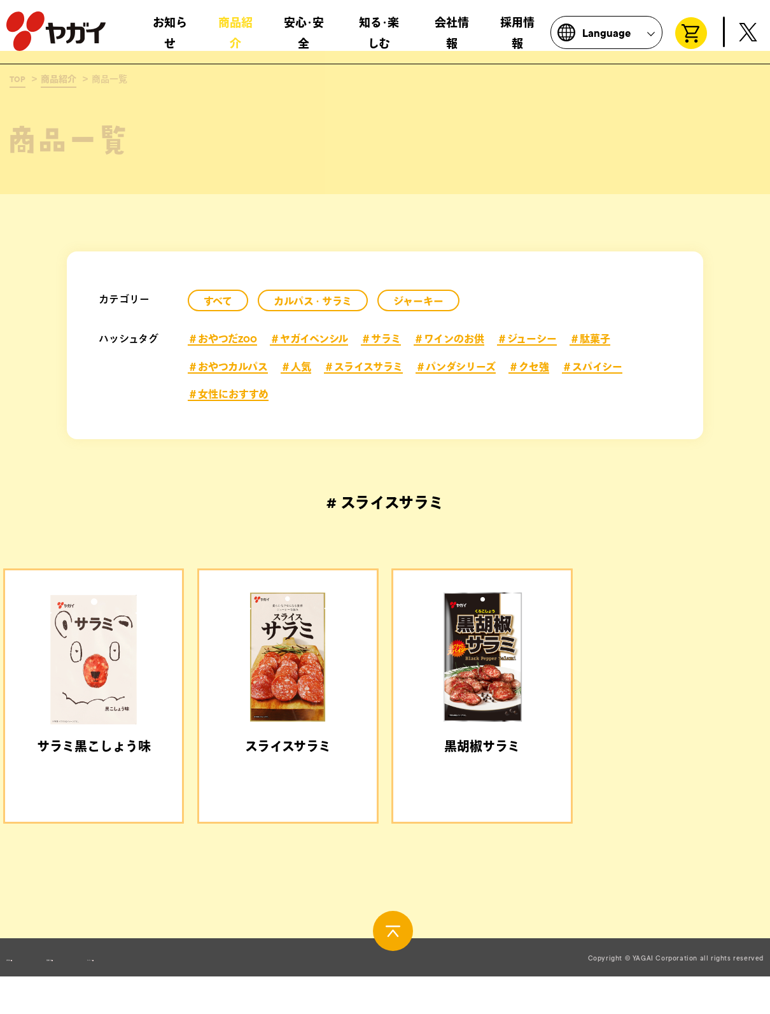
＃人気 (296, 367)
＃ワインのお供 (449, 339)
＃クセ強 (528, 367)
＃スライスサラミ (363, 367)
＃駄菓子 (590, 339)
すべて (218, 302)
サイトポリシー (280, 997)
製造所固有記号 (156, 997)
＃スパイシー (592, 367)
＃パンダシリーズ (456, 367)
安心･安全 (304, 39)
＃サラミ (381, 339)
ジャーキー (418, 302)
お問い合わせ (35, 997)
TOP (17, 79)
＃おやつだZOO (222, 339)
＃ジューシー (527, 339)
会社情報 (452, 39)
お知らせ (170, 39)
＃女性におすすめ (228, 395)
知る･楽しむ (379, 39)
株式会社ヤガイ (56, 37)
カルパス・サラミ (313, 302)
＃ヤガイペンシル (309, 339)
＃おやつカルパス (228, 367)
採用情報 (517, 39)
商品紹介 (235, 39)
